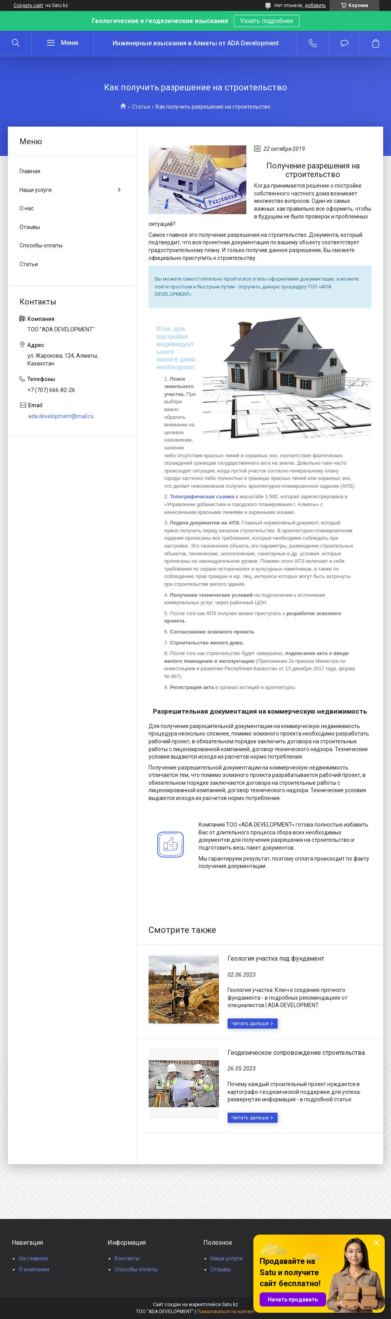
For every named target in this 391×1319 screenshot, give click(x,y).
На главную (33, 1258)
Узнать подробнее (266, 21)
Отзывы (30, 227)
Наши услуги (36, 190)
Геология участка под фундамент (276, 958)
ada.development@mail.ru (60, 416)
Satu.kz (230, 1304)
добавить (315, 5)
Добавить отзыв (344, 43)
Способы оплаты (41, 245)
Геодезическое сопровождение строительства (296, 1052)
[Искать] (15, 43)
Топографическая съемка (202, 496)
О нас (27, 208)
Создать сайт (28, 5)
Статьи (141, 107)
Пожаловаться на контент (226, 1311)
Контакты (127, 1258)
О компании (34, 1269)
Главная (30, 171)
